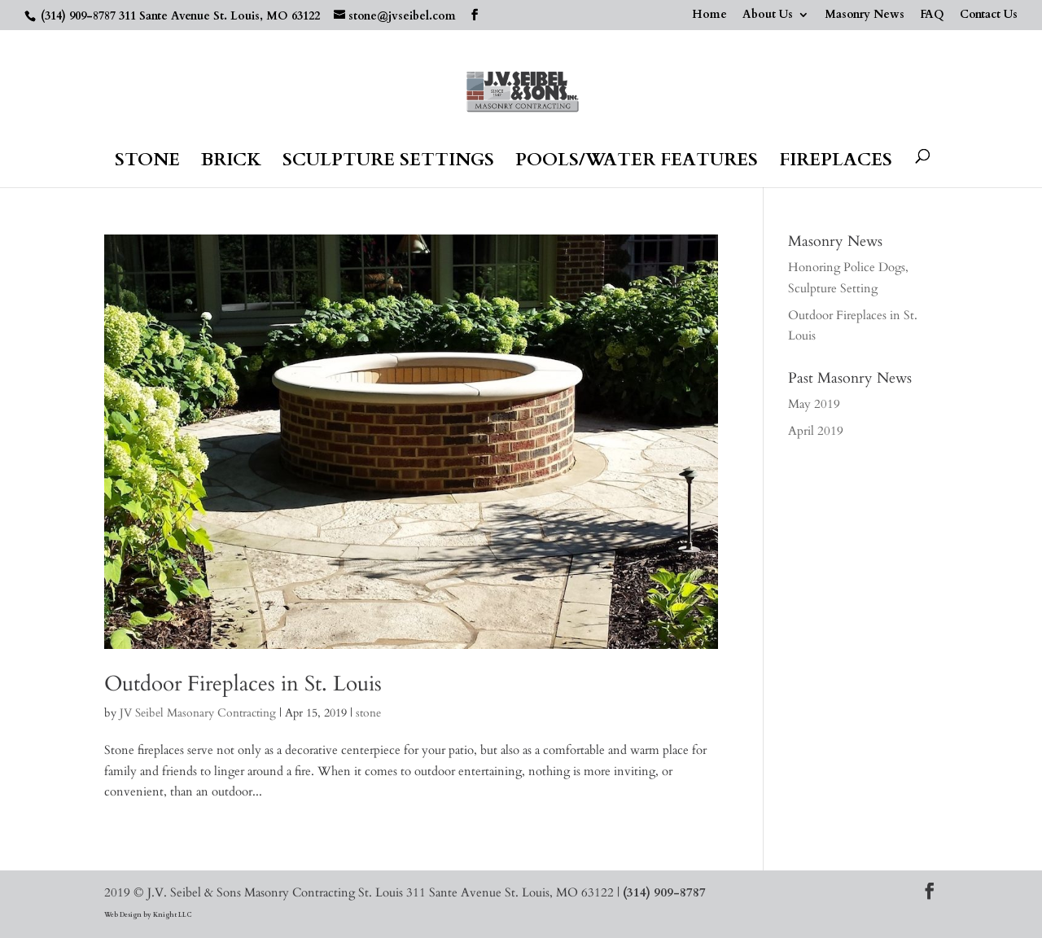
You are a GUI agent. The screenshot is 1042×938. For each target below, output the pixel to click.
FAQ (932, 15)
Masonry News (864, 15)
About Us (767, 15)
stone (368, 713)
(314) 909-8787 (78, 16)
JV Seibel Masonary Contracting (198, 713)
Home (709, 15)
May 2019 (814, 404)
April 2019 (815, 431)
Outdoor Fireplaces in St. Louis (243, 683)
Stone (147, 163)
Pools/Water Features (636, 163)
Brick (231, 163)
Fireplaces (835, 163)
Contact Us (989, 15)
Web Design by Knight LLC (147, 914)
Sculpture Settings (388, 163)
